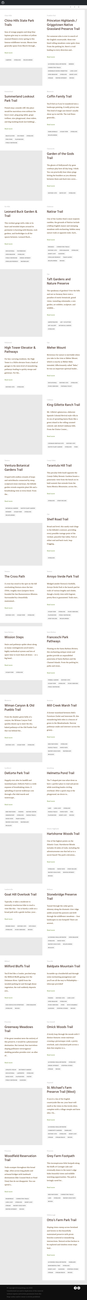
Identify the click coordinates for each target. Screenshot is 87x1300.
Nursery (8, 511)
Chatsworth (50, 149)
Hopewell (50, 1082)
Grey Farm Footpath (61, 1156)
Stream (50, 78)
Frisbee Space (10, 926)
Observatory (10, 815)
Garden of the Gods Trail (60, 156)
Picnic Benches (53, 386)
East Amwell (51, 1022)
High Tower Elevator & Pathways (20, 349)
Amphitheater (53, 322)
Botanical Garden (65, 325)
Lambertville (9, 889)
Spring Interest (25, 258)
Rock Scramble (72, 1004)
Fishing (20, 811)
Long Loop (73, 71)
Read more (8, 53)
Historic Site (52, 193)
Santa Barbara (9, 632)
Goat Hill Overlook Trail (20, 894)
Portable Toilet (66, 386)
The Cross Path (15, 576)
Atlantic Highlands (53, 829)
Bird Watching (53, 744)
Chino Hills (8, 15)
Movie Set (63, 193)
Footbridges (21, 251)
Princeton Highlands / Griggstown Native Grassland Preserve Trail (63, 24)
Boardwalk (9, 1198)
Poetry (29, 1076)
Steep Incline (61, 500)
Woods (71, 78)
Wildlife (51, 754)
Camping (8, 60)
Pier (71, 811)
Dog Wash (20, 135)
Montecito (50, 91)
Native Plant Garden (55, 447)
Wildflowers (28, 60)
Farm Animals (52, 131)
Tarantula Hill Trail (59, 465)
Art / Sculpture (65, 322)
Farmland (68, 1130)
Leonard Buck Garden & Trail (21, 213)
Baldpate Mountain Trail (63, 966)
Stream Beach (60, 1137)
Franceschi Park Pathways (57, 639)
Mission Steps (14, 637)
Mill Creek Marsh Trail (62, 705)
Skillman (50, 889)
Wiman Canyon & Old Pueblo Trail (19, 707)
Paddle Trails (52, 747)
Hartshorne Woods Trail (63, 833)
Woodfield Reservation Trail (20, 1158)
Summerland (9, 91)
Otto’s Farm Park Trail (61, 1220)
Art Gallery (52, 325)
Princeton (8, 1022)
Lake (49, 808)
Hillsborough (51, 1215)
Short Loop (73, 74)
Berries (71, 64)
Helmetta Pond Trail (60, 773)
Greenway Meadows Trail (19, 1029)
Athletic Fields (11, 1069)
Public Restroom (11, 142)
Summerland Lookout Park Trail (19, 98)
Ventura (7, 460)
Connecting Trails (54, 67)
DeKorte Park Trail (17, 773)
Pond (76, 447)
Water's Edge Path (54, 751)
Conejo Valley (51, 460)
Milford (7, 961)
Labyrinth (20, 1073)
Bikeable (51, 246)
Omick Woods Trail (60, 1027)
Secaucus (50, 700)
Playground (19, 139)
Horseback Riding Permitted (57, 71)
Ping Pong (9, 139)
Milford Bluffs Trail (17, 966)
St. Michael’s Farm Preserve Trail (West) (61, 1089)
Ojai (48, 274)
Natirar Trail (55, 211)
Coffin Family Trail (59, 96)
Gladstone (50, 206)
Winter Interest (61, 78)
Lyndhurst (8, 768)
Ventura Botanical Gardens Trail (17, 467)
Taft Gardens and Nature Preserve (59, 281)
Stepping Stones (62, 1008)
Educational (10, 251)
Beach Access (10, 135)
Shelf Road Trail (57, 519)
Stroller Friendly (12, 261)
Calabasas (50, 400)
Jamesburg (50, 768)
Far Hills (7, 206)
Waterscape (25, 261)
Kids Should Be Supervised (15, 1004)
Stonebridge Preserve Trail (62, 896)
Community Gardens (55, 1130)
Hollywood (8, 342)
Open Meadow (52, 74)
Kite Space (32, 926)
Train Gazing (67, 257)
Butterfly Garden (25, 1069)
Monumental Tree (54, 1265)
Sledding (61, 253)
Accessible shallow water (57, 64)
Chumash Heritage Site (56, 443)
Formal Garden (53, 680)
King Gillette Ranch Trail (63, 404)
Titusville (50, 961)
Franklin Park (51, 15)
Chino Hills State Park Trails (19, 22)
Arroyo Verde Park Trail (63, 576)
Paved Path (64, 747)
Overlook (17, 60)
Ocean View (64, 131)
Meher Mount (56, 347)
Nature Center (31, 811)
